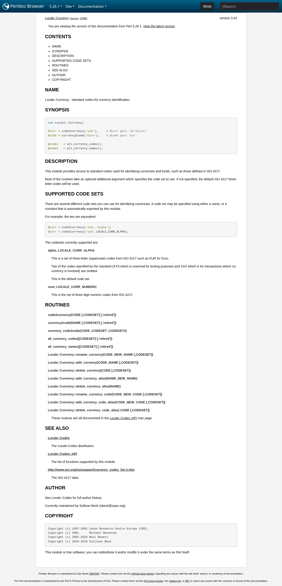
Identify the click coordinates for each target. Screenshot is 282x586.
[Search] (249, 6)
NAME (56, 46)
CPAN (83, 18)
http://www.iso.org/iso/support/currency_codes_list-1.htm (91, 469)
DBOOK (94, 573)
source (74, 18)
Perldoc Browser (23, 6)
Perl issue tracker (153, 581)
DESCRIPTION (63, 56)
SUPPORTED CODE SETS (71, 60)
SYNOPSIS (60, 51)
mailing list (175, 581)
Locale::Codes (59, 438)
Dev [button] (69, 6)
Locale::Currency (57, 18)
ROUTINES (60, 65)
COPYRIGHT (61, 79)
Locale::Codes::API (123, 418)
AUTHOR (58, 75)
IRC (187, 581)
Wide (207, 6)
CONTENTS (58, 36)
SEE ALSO (59, 70)
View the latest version (159, 26)
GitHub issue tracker (142, 573)
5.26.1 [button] (54, 6)
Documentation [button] (91, 6)
